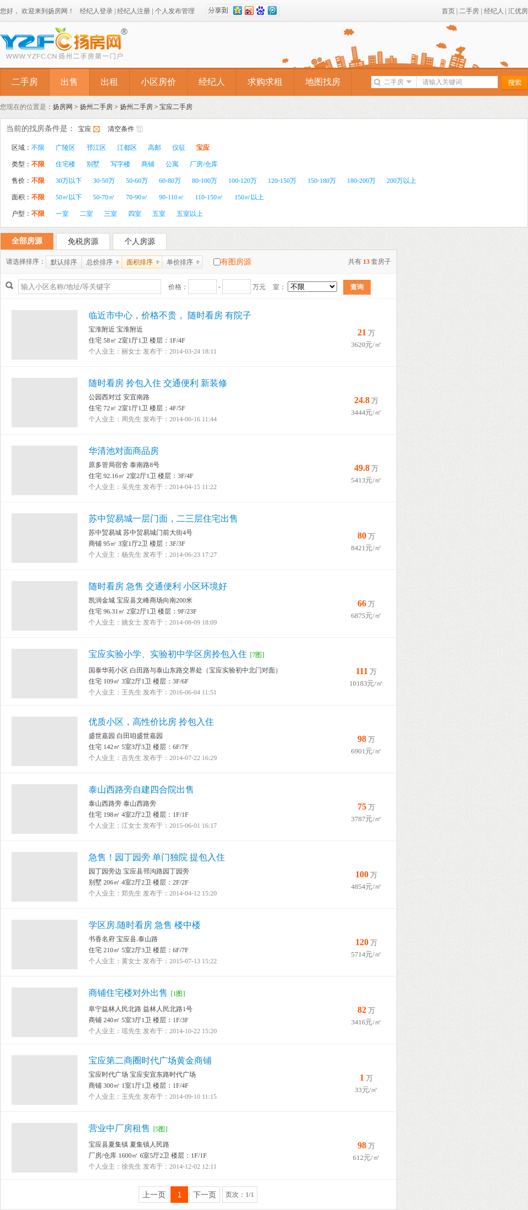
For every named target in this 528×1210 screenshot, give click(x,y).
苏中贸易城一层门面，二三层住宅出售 (163, 518)
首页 (448, 11)
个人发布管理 (175, 11)
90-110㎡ (171, 197)
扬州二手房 (96, 107)
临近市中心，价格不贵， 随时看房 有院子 (170, 315)
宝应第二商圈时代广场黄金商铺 (150, 1060)
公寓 (172, 164)
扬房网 (63, 107)
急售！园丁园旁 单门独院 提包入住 (157, 857)
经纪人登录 (96, 11)
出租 (109, 81)
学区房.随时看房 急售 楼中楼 (145, 925)
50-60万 (137, 181)
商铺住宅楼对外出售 (128, 992)
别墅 (93, 164)
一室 (62, 214)
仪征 (178, 147)
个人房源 (139, 241)
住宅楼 (65, 164)
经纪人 (494, 11)
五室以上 (190, 214)
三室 (110, 214)
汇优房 (518, 11)
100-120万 (242, 181)
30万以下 (69, 181)
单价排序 (180, 262)
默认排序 (64, 262)
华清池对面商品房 (124, 450)
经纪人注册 (133, 11)
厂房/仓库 (204, 164)
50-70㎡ (104, 197)
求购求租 (265, 81)
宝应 (84, 129)
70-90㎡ (137, 197)
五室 (159, 214)
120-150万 (282, 181)
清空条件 (121, 129)
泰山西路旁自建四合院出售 (141, 789)
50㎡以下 (69, 197)
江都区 (127, 147)
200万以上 (401, 181)
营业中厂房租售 (119, 1128)
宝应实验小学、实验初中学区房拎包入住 (168, 654)
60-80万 (170, 181)
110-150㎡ (209, 197)
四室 (134, 214)
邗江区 (96, 147)
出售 (69, 81)
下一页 (204, 1194)
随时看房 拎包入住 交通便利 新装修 (158, 383)
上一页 (154, 1194)
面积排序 (140, 262)
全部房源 (27, 241)
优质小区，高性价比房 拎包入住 (151, 721)
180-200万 (361, 181)
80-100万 (204, 181)
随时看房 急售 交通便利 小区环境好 (158, 586)
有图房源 (236, 262)
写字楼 (120, 164)
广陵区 (65, 147)
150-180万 (321, 181)
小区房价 (158, 81)
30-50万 (104, 181)
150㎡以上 (249, 197)
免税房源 (83, 241)
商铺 (148, 164)
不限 (38, 147)
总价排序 (99, 262)
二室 (86, 214)
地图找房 (322, 81)
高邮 (154, 147)
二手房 (469, 11)
